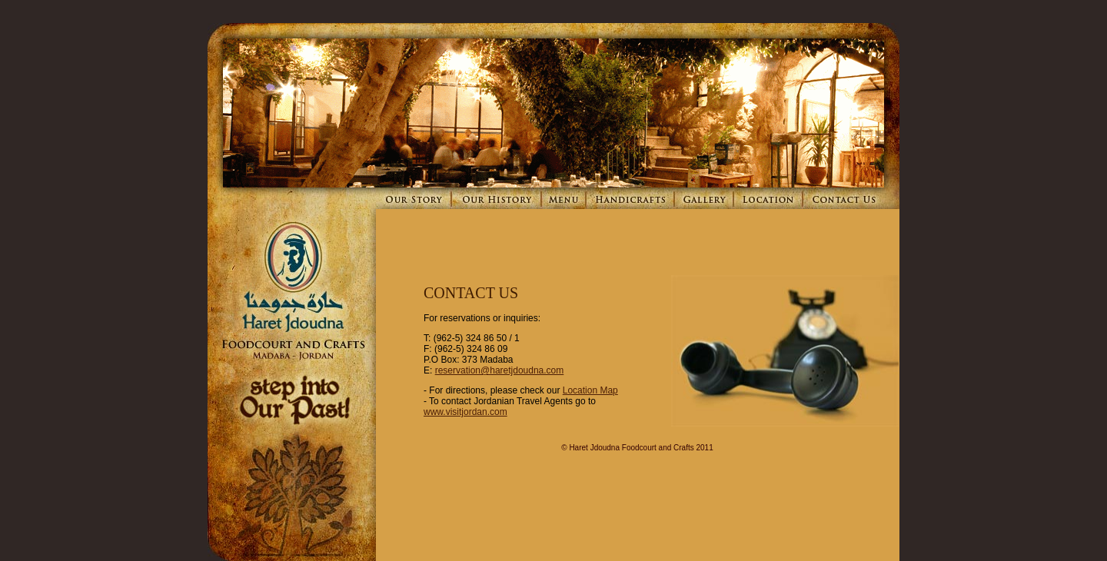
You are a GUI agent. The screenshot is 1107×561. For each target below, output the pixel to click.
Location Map (590, 390)
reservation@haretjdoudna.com (499, 370)
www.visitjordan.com (465, 412)
